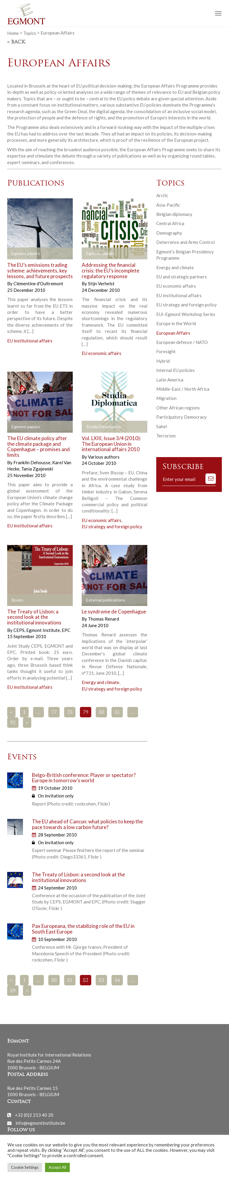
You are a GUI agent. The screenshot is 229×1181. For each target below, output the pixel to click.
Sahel (161, 426)
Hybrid (163, 361)
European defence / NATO (182, 342)
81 (117, 712)
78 (69, 712)
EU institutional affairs (29, 340)
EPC (66, 630)
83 (101, 980)
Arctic (162, 195)
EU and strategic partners (181, 276)
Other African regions (178, 407)
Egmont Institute (43, 630)
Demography (169, 233)
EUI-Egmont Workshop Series (185, 314)
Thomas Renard (103, 618)
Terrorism (166, 435)
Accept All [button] (57, 1167)
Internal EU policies (175, 370)
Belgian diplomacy (174, 214)
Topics (29, 32)
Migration (166, 398)
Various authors (104, 456)
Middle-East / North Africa (182, 389)
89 (13, 991)
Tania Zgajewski (37, 468)
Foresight (166, 351)
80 (101, 712)
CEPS (19, 630)
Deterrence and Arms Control (185, 242)
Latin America (169, 379)
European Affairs (173, 333)
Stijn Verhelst (101, 283)
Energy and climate (100, 682)
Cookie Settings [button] (24, 1167)
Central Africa (170, 223)
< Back (16, 42)
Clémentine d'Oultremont (38, 283)
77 (54, 712)
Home (13, 32)
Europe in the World (176, 323)
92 (13, 723)
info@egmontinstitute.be (40, 1123)
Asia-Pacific (168, 205)
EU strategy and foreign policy (112, 526)
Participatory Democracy (181, 417)
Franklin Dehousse (32, 462)
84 (117, 980)
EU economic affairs (101, 353)
